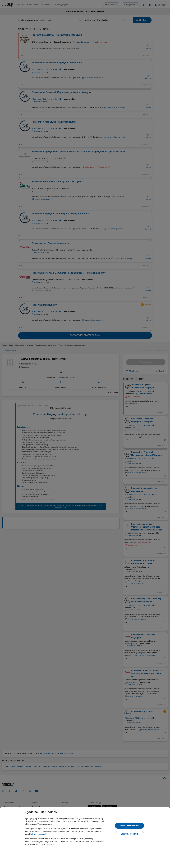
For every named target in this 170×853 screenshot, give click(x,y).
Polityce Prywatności (38, 834)
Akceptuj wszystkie (129, 826)
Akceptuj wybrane (129, 834)
